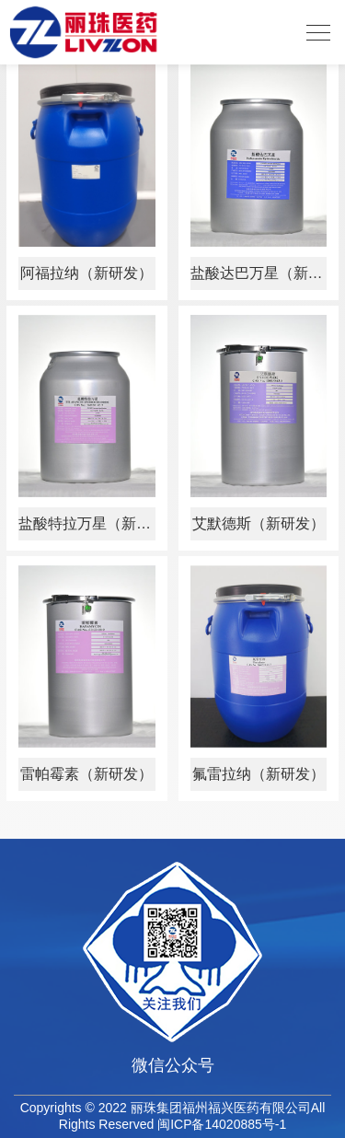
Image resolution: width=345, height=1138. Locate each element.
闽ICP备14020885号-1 (221, 1124)
